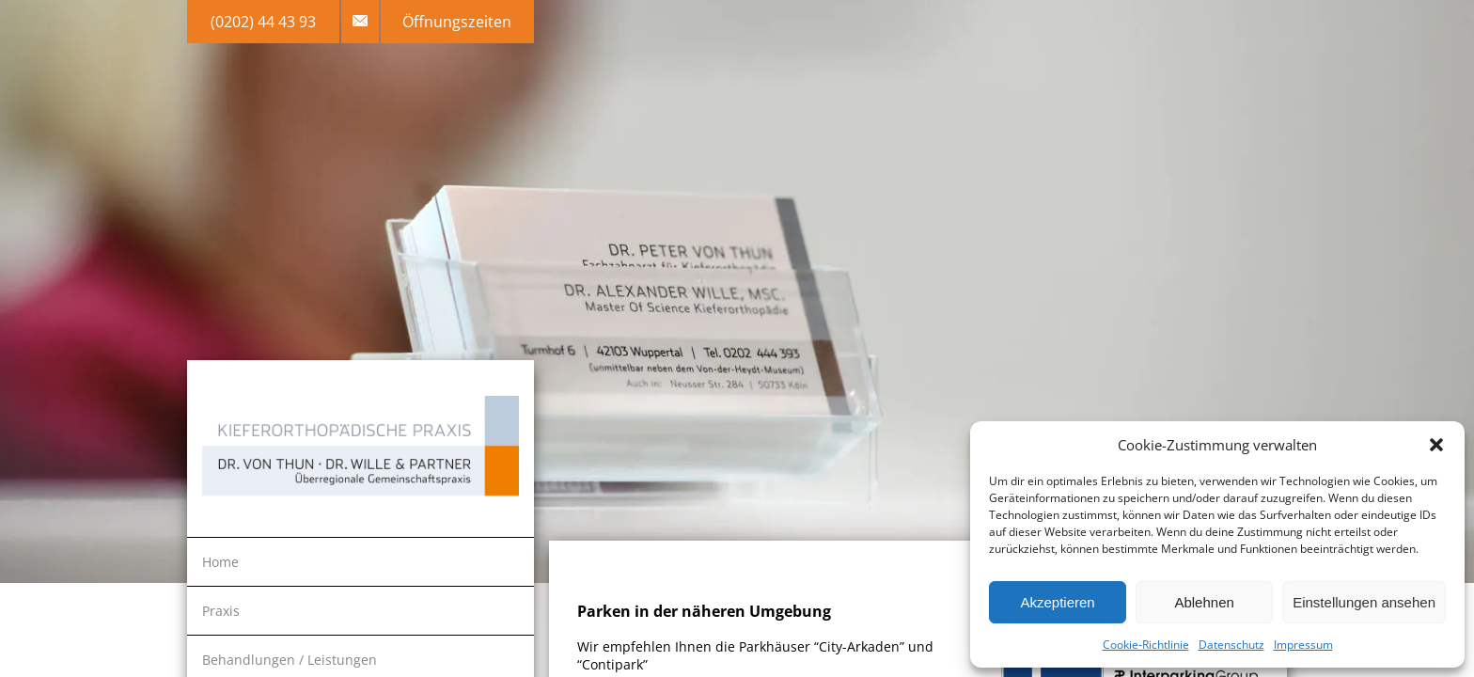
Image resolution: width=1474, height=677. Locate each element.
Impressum (1303, 645)
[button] (1436, 444)
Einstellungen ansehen (1364, 602)
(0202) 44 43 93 (263, 21)
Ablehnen (1203, 602)
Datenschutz (1231, 645)
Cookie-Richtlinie (1146, 645)
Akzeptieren (1057, 602)
